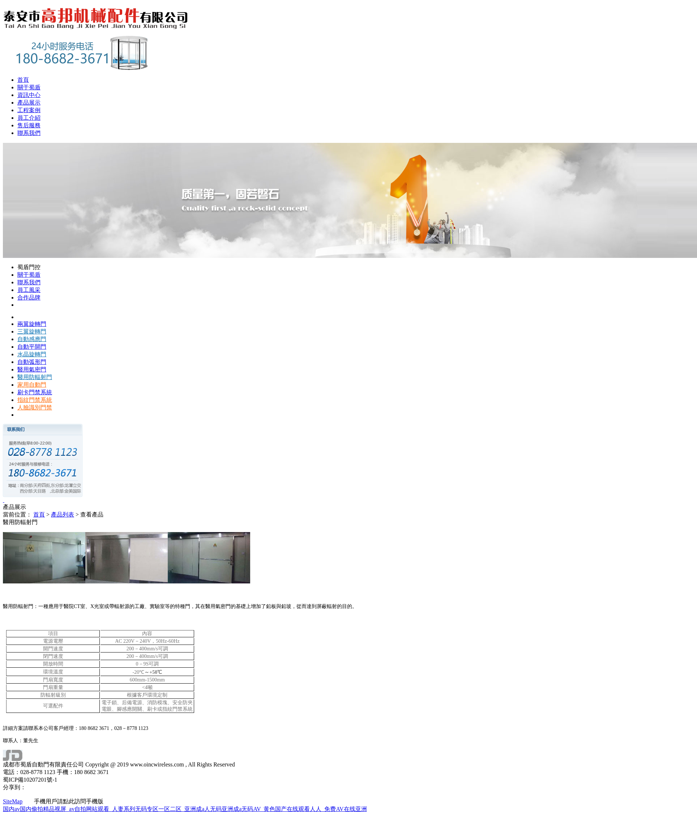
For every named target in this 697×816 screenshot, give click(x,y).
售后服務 (28, 125)
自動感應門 (31, 339)
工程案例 (28, 110)
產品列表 (62, 514)
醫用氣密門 (31, 369)
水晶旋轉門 (31, 354)
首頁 (23, 80)
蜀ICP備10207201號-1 (30, 780)
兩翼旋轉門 (31, 324)
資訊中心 (28, 95)
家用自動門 (31, 385)
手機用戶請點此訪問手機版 (62, 801)
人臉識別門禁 (34, 407)
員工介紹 (28, 118)
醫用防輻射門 (34, 377)
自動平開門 (31, 347)
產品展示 (28, 102)
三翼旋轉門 (31, 331)
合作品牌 (28, 297)
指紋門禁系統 (34, 400)
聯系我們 (28, 133)
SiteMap (12, 801)
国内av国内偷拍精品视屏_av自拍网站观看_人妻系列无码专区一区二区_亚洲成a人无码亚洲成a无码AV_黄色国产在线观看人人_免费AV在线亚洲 (185, 809)
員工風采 (28, 290)
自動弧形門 (31, 362)
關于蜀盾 (28, 87)
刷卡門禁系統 (34, 392)
